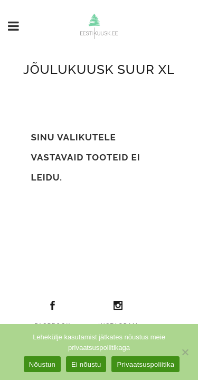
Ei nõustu (86, 364)
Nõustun (42, 364)
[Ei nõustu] (185, 352)
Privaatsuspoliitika (145, 364)
